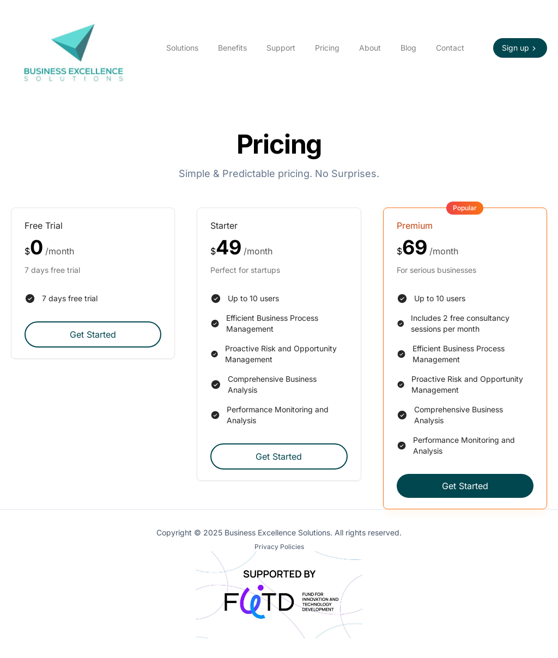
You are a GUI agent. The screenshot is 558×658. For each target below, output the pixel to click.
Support (280, 47)
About (370, 47)
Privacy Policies (279, 547)
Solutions (182, 47)
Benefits (232, 47)
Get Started (93, 334)
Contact (450, 47)
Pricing (327, 47)
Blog (408, 47)
